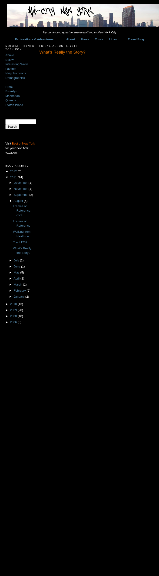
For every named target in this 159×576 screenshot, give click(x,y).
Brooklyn (11, 91)
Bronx (9, 87)
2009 (14, 310)
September (21, 194)
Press (85, 39)
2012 (14, 171)
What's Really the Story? (62, 52)
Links (113, 39)
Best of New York (23, 143)
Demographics (15, 78)
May (17, 272)
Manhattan (12, 96)
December (21, 182)
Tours (99, 39)
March (18, 284)
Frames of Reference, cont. (22, 210)
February (20, 290)
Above (9, 55)
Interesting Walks (16, 64)
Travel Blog (136, 39)
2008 (14, 316)
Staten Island (14, 105)
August (18, 201)
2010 (14, 304)
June (17, 266)
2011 (14, 177)
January (19, 296)
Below (9, 59)
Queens (10, 100)
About (70, 39)
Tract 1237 (20, 242)
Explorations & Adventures (34, 39)
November (21, 188)
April (16, 278)
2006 (14, 322)
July (17, 260)
